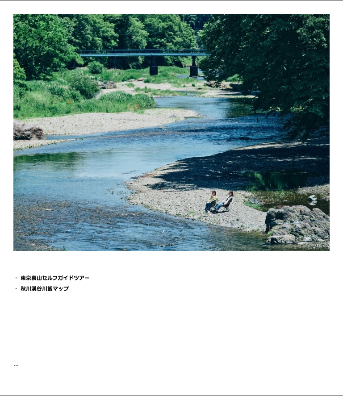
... (16, 363)
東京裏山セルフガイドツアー (55, 278)
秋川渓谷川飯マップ (45, 288)
